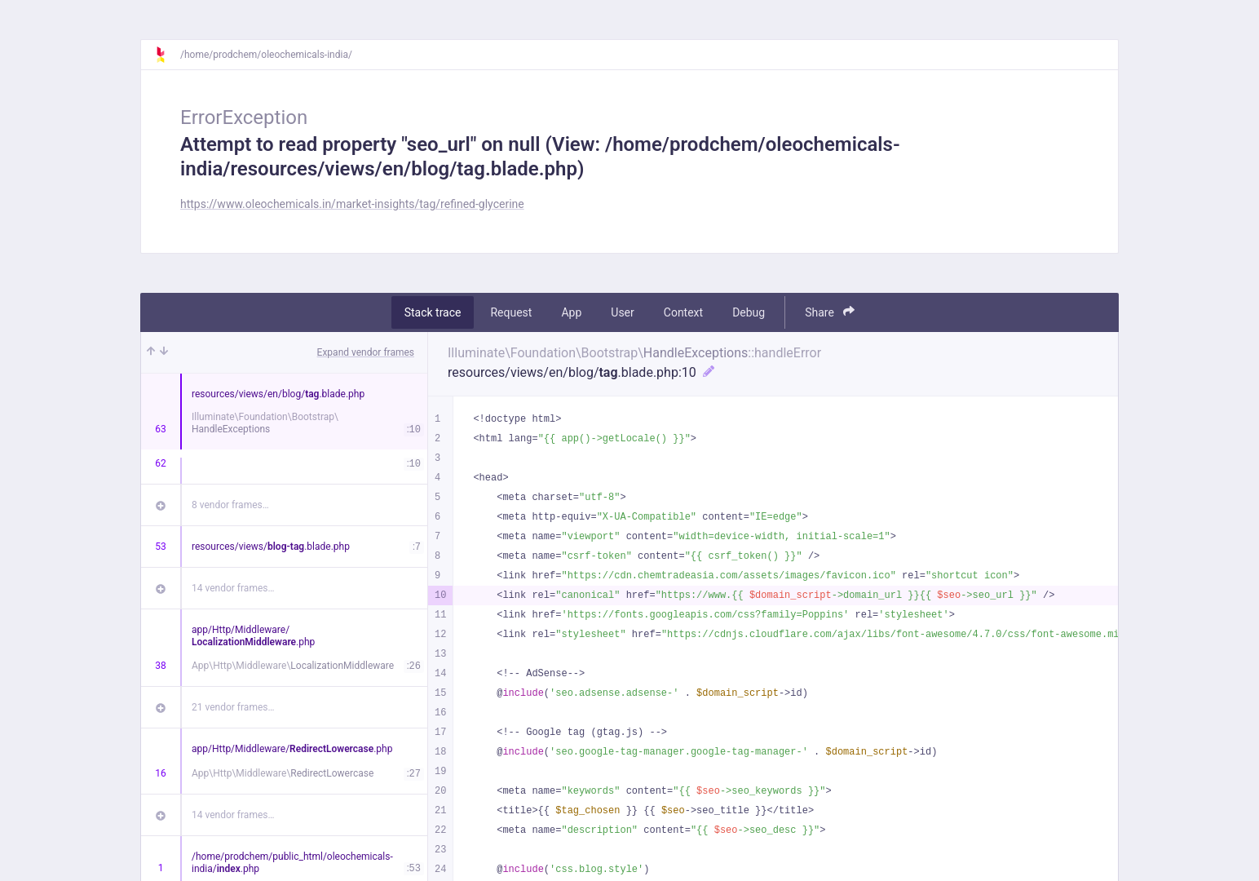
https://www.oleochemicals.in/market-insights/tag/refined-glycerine (352, 203)
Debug (748, 312)
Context (683, 312)
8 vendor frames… (230, 505)
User (622, 312)
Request (511, 312)
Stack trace (433, 312)
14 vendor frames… (233, 588)
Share (830, 312)
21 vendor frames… (233, 707)
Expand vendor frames (365, 352)
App (571, 312)
